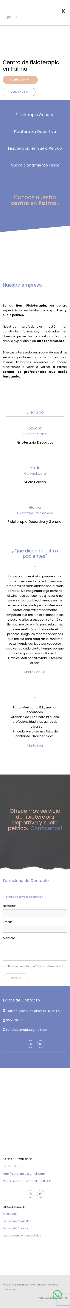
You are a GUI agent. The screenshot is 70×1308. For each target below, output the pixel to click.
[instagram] (30, 1044)
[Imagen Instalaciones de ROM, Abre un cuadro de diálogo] (35, 262)
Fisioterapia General (34, 114)
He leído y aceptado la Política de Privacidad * (35, 966)
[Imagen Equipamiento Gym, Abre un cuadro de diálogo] (35, 243)
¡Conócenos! (45, 828)
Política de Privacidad (17, 1221)
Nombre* (10, 906)
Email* (7, 922)
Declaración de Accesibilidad (22, 1235)
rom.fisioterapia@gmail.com (27, 1030)
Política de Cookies (15, 1228)
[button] (57, 1294)
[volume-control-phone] (17, 18)
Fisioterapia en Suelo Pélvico (35, 148)
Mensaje (9, 938)
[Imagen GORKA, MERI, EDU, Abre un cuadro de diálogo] (35, 249)
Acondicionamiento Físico (35, 165)
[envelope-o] (9, 18)
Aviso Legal (10, 1214)
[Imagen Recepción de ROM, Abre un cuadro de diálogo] (35, 256)
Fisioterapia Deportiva (35, 131)
